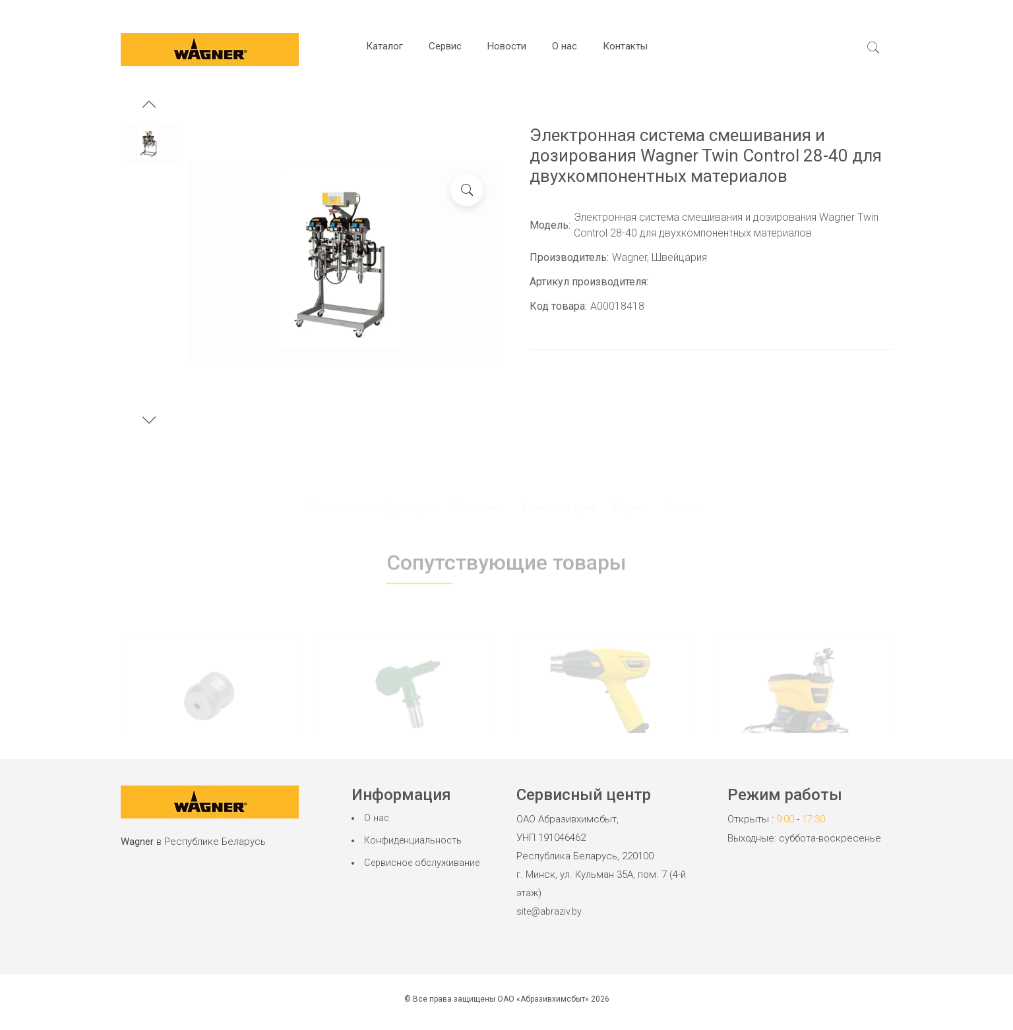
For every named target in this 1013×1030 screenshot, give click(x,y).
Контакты (625, 46)
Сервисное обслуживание (424, 864)
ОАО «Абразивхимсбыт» (543, 998)
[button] (149, 106)
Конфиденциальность (414, 841)
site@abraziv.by (551, 911)
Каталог (384, 46)
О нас (564, 46)
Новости (506, 46)
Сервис (445, 46)
